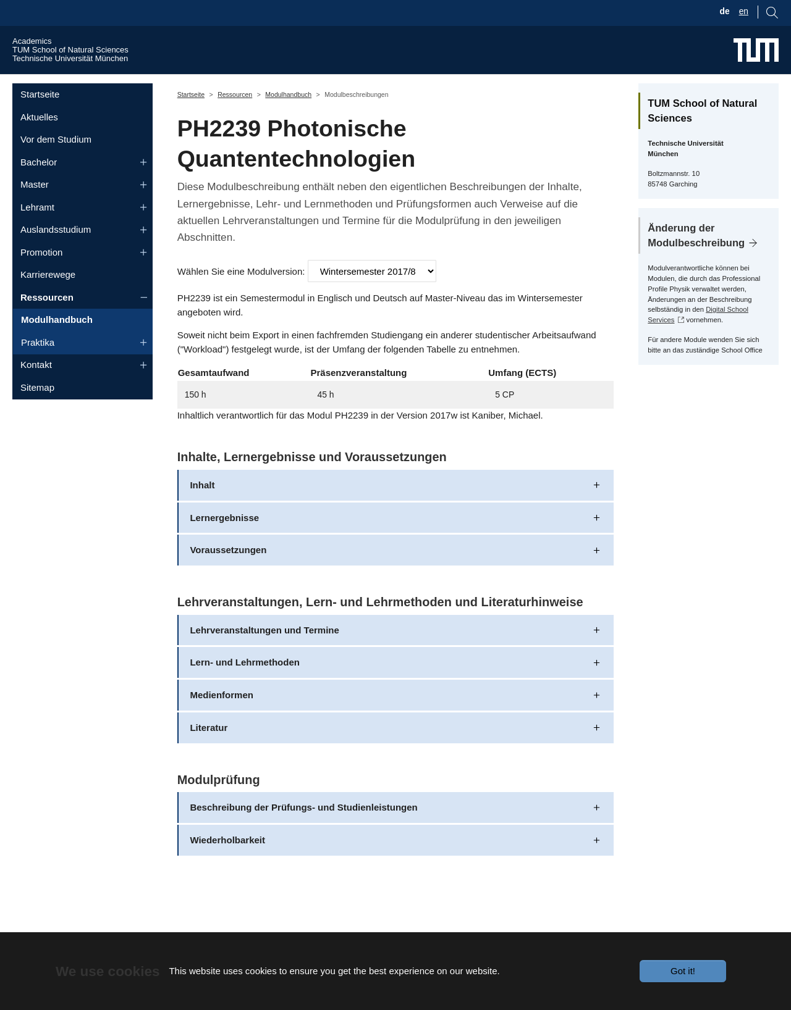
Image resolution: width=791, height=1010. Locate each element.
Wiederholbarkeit (227, 863)
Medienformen (221, 718)
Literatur (208, 751)
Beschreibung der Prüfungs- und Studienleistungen (303, 830)
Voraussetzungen (228, 573)
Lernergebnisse (224, 540)
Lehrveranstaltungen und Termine (264, 653)
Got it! (682, 971)
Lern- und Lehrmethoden (245, 685)
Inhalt (202, 508)
